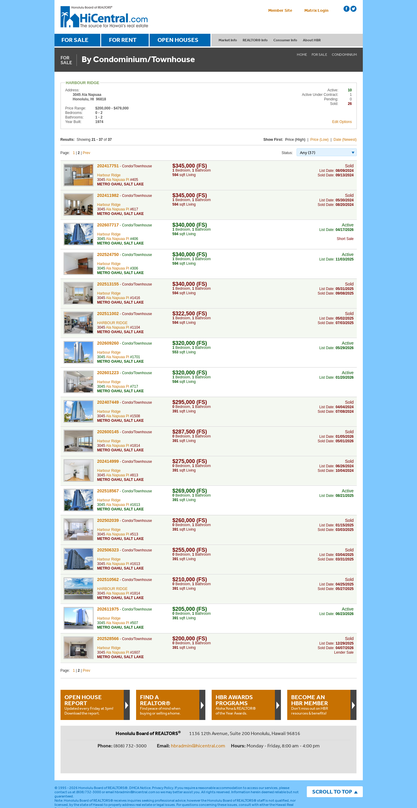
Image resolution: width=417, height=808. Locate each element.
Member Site (280, 10)
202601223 (108, 372)
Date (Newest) (345, 139)
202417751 (108, 165)
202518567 (108, 490)
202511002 (108, 313)
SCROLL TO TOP (332, 771)
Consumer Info (285, 40)
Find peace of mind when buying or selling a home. (167, 704)
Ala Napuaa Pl (117, 180)
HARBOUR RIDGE (112, 323)
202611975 (108, 609)
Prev (86, 153)
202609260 (108, 343)
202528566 (108, 638)
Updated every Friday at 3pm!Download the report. (92, 704)
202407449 (108, 402)
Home (302, 54)
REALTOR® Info (255, 40)
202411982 (108, 195)
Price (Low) (319, 139)
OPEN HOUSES (177, 39)
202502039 (108, 520)
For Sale (319, 54)
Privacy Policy (162, 767)
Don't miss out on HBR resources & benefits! (319, 704)
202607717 (108, 225)
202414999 (108, 461)
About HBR (312, 40)
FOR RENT (123, 39)
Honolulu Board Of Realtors (104, 17)
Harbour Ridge (109, 175)
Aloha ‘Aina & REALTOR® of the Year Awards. (243, 704)
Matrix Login (316, 10)
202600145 (108, 431)
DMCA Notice (140, 767)
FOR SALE (75, 39)
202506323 (108, 550)
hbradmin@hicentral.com (198, 746)
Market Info (228, 40)
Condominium (344, 54)
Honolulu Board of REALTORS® (103, 767)
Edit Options (342, 122)
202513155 (108, 284)
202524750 (108, 254)
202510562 (108, 579)
